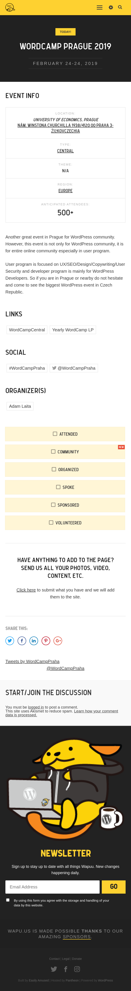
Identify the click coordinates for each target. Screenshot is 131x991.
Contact (54, 958)
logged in (36, 707)
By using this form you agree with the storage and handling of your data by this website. (61, 903)
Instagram (77, 969)
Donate (77, 958)
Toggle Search (120, 7)
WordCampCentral (27, 329)
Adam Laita (20, 406)
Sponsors (77, 936)
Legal (66, 958)
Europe (65, 191)
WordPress (105, 980)
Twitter (54, 969)
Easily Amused (39, 980)
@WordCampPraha (76, 368)
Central (65, 151)
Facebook (65, 969)
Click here (26, 590)
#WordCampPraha (27, 368)
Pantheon (72, 980)
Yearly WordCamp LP (73, 329)
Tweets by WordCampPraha (32, 661)
